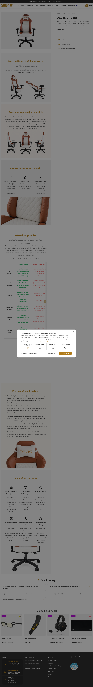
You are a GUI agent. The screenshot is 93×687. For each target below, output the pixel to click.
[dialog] (46, 343)
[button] (29, 353)
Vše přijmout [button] (65, 353)
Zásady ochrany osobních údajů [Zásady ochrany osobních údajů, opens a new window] (41, 340)
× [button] (73, 331)
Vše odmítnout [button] (50, 353)
